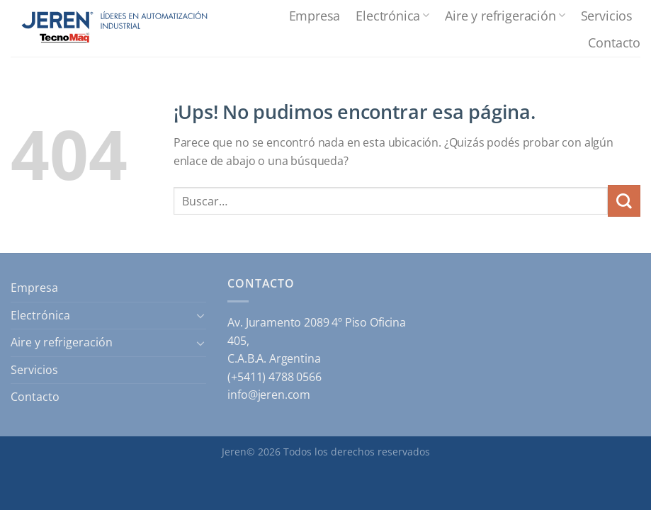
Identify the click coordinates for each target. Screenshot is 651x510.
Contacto (614, 42)
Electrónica (392, 15)
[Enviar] (624, 201)
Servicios (607, 15)
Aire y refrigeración (505, 15)
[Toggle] (201, 315)
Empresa (315, 15)
